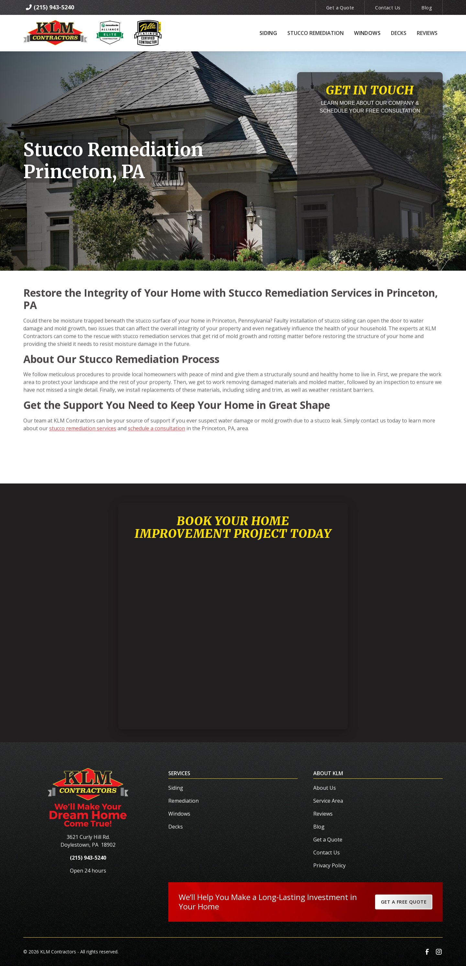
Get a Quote (340, 8)
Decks (175, 826)
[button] (268, 33)
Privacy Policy (329, 865)
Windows (179, 813)
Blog (426, 8)
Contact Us (387, 8)
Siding (175, 787)
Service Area (328, 800)
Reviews (323, 813)
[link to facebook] (427, 952)
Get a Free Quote (404, 902)
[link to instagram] (439, 952)
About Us (324, 787)
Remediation (183, 800)
